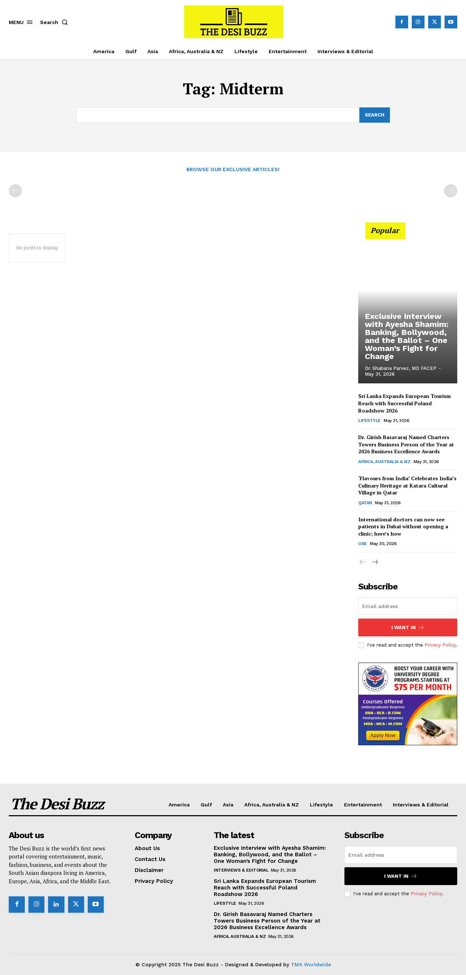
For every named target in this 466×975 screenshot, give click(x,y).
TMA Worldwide (311, 964)
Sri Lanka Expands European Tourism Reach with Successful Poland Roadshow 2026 (404, 403)
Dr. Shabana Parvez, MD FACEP (401, 368)
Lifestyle (369, 420)
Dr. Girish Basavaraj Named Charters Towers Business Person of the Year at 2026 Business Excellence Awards (406, 444)
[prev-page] (15, 191)
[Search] (374, 115)
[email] (407, 606)
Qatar (365, 502)
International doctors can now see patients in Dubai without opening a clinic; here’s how (403, 526)
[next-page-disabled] (450, 191)
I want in (407, 627)
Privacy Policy (440, 644)
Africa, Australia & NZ (384, 461)
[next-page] (374, 563)
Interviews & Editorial (241, 870)
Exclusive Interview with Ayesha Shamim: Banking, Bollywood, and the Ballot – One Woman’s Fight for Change (403, 338)
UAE (362, 543)
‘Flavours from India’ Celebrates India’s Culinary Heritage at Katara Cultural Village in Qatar (407, 485)
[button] (55, 22)
